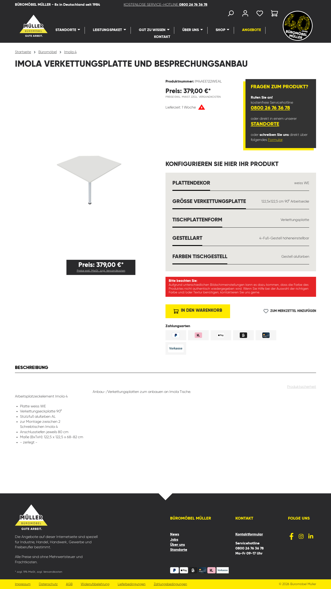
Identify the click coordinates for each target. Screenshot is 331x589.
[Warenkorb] (273, 14)
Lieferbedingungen (133, 584)
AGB (69, 584)
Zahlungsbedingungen (171, 584)
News (174, 534)
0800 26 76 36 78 (270, 108)
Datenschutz (48, 584)
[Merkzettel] (259, 14)
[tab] (31, 368)
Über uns (177, 545)
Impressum (23, 584)
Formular (275, 140)
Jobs (174, 540)
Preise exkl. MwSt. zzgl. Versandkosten (101, 270)
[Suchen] (230, 14)
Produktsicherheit (301, 388)
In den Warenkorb (198, 310)
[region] (90, 167)
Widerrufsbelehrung (96, 584)
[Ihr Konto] (245, 14)
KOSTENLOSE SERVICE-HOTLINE (165, 5)
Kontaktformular (249, 534)
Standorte (265, 124)
